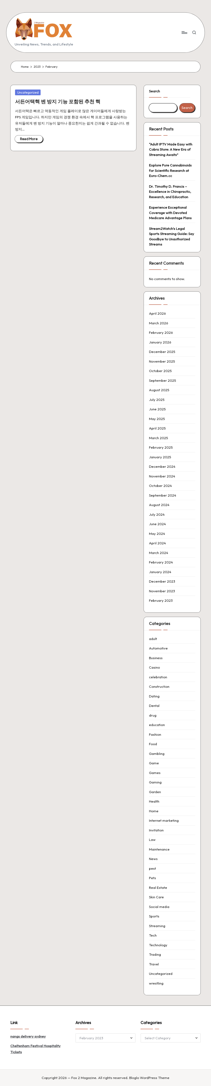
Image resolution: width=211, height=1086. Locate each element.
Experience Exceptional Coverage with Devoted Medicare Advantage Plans (170, 212)
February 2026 (161, 332)
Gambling (156, 753)
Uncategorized (28, 92)
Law (152, 839)
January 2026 (160, 342)
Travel (154, 964)
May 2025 (157, 419)
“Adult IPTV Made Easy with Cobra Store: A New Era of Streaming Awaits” (170, 149)
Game (154, 763)
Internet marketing (164, 820)
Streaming (157, 926)
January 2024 (160, 572)
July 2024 (157, 514)
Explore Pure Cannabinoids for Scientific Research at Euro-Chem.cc (170, 170)
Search (154, 91)
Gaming (155, 782)
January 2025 (160, 457)
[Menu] (184, 32)
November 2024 (162, 476)
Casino (154, 667)
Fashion (155, 734)
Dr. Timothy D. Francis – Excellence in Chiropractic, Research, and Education (170, 191)
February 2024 (161, 562)
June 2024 (157, 524)
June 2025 (157, 409)
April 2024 (157, 543)
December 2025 (162, 351)
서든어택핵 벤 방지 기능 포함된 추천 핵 (57, 101)
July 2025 (156, 399)
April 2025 (157, 428)
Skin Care (156, 897)
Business (156, 658)
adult (153, 639)
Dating (154, 696)
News (153, 859)
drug (152, 715)
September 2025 (162, 380)
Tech (153, 935)
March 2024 (158, 553)
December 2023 (162, 581)
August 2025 (159, 390)
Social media (159, 906)
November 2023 (162, 591)
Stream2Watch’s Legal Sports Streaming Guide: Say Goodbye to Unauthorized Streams (171, 236)
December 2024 (162, 466)
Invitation (156, 830)
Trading (155, 954)
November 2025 (162, 361)
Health (154, 801)
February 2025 (161, 447)
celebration (158, 677)
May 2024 (157, 533)
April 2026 (157, 313)
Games (155, 773)
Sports (154, 916)
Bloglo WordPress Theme (149, 1078)
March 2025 (158, 438)
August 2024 (159, 505)
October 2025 (160, 371)
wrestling (156, 983)
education (157, 725)
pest (152, 868)
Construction (159, 686)
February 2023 (161, 600)
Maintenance (159, 849)
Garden (155, 792)
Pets (152, 878)
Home (153, 811)
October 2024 (160, 485)
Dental (154, 705)
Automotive (158, 648)
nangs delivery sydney (28, 1036)
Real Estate (158, 887)
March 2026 (158, 323)
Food (153, 744)
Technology (158, 945)
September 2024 (162, 495)
